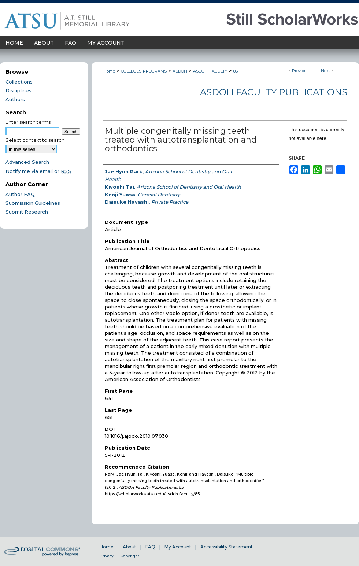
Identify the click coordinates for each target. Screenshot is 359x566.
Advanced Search (27, 162)
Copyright (130, 556)
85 (235, 71)
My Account (177, 547)
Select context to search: (35, 140)
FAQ (150, 547)
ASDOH (180, 71)
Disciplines (18, 90)
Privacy (107, 556)
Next (325, 70)
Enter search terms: (28, 122)
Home (109, 71)
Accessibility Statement (226, 547)
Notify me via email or (38, 171)
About (129, 547)
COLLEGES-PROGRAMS (144, 71)
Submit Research (26, 212)
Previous (300, 70)
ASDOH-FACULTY (210, 71)
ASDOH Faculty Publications (273, 92)
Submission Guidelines (32, 203)
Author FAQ (20, 194)
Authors (15, 99)
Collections (19, 82)
